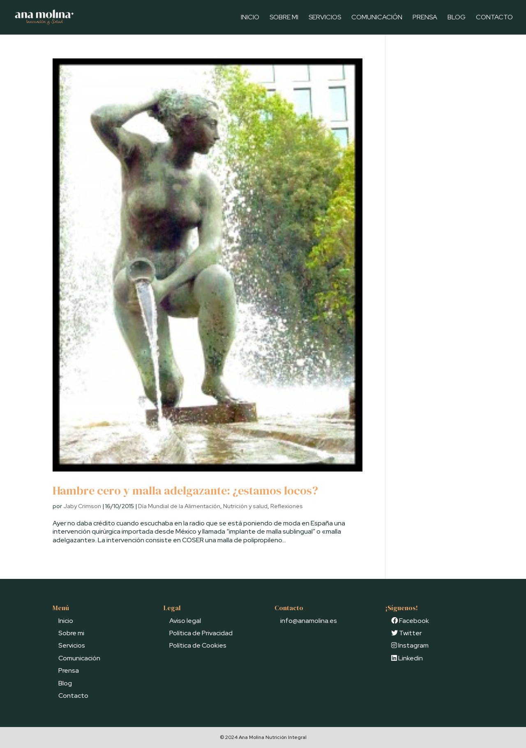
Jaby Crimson (82, 506)
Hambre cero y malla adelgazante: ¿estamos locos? (185, 490)
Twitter (406, 633)
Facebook (410, 620)
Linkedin (407, 658)
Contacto (494, 17)
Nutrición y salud (245, 506)
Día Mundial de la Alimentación (179, 506)
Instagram (410, 645)
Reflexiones (286, 506)
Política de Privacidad (201, 633)
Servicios (325, 17)
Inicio (250, 17)
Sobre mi (284, 17)
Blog (457, 17)
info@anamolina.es (308, 620)
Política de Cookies (197, 645)
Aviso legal (185, 620)
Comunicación (376, 17)
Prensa (425, 17)
